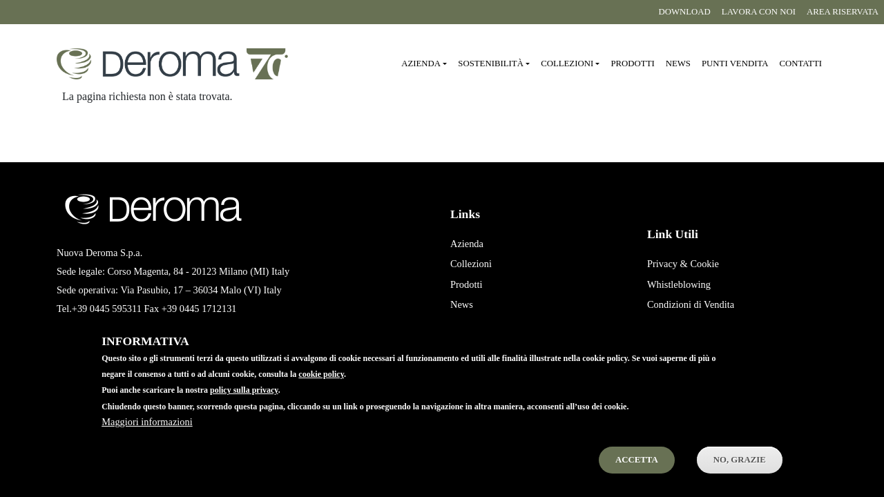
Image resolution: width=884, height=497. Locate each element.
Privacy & (667, 263)
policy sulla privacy (244, 403)
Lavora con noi (759, 12)
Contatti (800, 63)
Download (684, 12)
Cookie (704, 263)
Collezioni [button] (567, 63)
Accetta (636, 472)
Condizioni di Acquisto (693, 325)
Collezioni (471, 263)
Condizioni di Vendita (690, 304)
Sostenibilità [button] (490, 63)
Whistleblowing (679, 284)
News (678, 63)
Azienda (466, 243)
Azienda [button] (421, 63)
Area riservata (842, 12)
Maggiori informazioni (147, 434)
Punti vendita (735, 63)
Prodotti (632, 63)
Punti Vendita (477, 325)
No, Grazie (739, 472)
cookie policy (321, 387)
